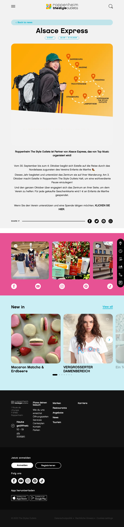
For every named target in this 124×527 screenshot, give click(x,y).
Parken (36, 430)
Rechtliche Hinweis (84, 518)
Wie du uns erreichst (38, 411)
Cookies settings (105, 518)
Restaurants (60, 408)
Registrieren (48, 465)
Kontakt (36, 427)
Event (50, 38)
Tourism (57, 422)
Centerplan (38, 423)
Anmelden (22, 465)
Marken (57, 403)
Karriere (82, 403)
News (55, 418)
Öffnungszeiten (40, 417)
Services (37, 420)
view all (108, 307)
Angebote (58, 413)
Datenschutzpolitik (63, 518)
